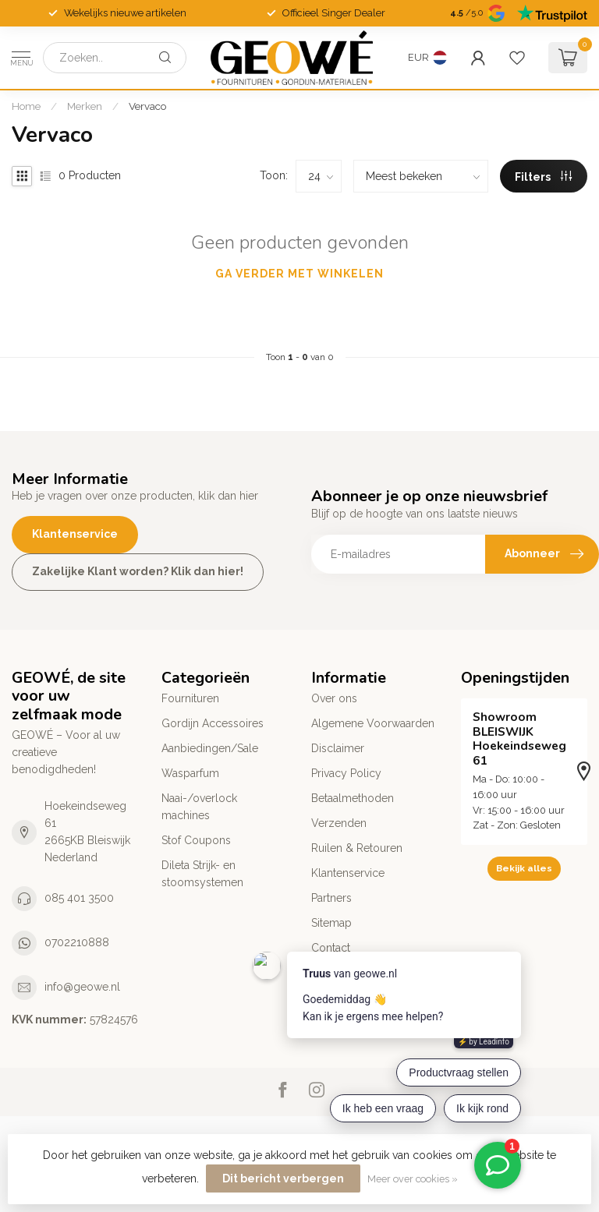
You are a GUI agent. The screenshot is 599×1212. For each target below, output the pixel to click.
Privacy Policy (346, 773)
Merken (84, 106)
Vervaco (147, 106)
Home (26, 106)
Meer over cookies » (412, 1179)
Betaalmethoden (352, 798)
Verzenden (339, 823)
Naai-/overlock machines (199, 807)
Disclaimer (337, 748)
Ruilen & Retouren (356, 848)
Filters (543, 177)
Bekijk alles (524, 868)
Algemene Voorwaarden (372, 723)
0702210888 (76, 942)
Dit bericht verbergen (283, 1178)
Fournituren (190, 698)
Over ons (334, 698)
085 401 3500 (79, 898)
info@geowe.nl (82, 987)
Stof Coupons (196, 840)
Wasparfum (190, 773)
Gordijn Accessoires (212, 723)
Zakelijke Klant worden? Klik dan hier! (137, 571)
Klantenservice (75, 534)
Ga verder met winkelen (299, 273)
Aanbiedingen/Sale (209, 748)
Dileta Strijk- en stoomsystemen (202, 874)
